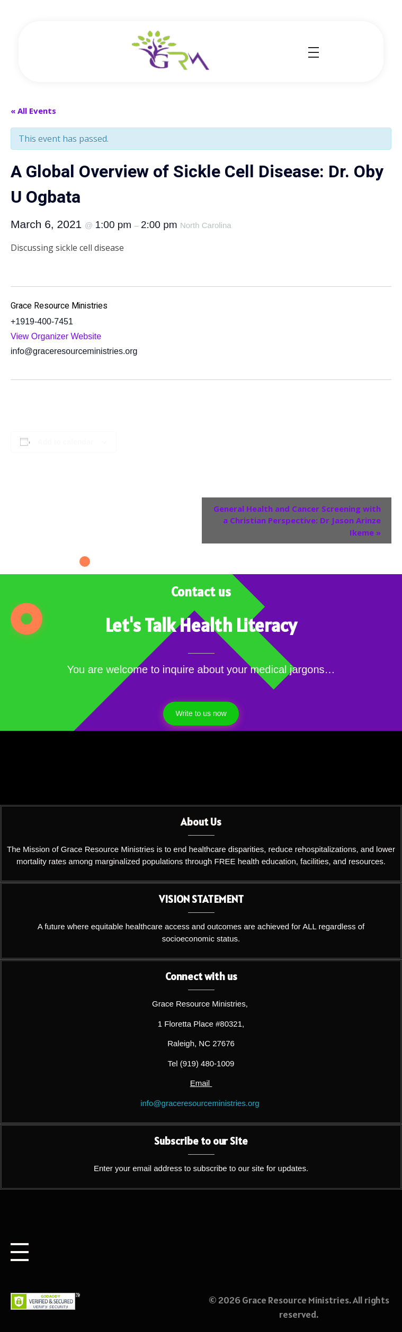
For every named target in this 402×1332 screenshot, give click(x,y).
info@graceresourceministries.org (199, 1103)
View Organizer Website (56, 336)
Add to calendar (66, 442)
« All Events (33, 110)
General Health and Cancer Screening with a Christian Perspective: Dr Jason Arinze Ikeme (297, 520)
